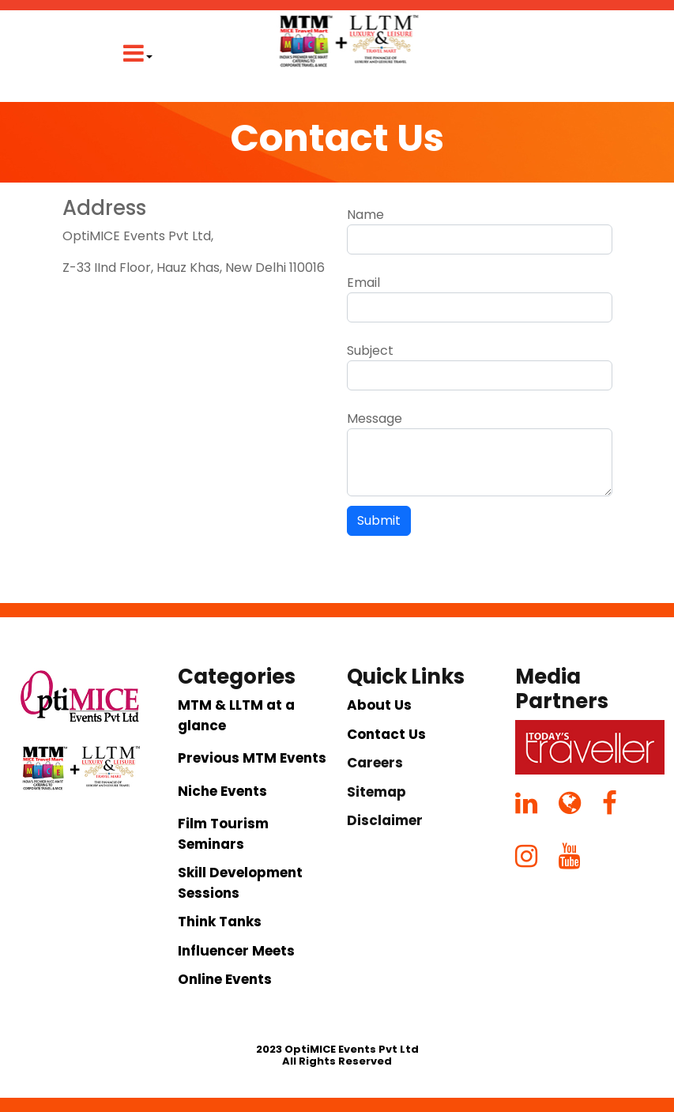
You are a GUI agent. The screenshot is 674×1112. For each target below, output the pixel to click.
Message (374, 418)
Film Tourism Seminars (223, 834)
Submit (379, 520)
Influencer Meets (236, 950)
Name (365, 214)
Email (363, 282)
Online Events (225, 979)
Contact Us (386, 734)
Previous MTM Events (252, 757)
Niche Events (222, 791)
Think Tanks (220, 921)
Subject (370, 350)
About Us (379, 704)
